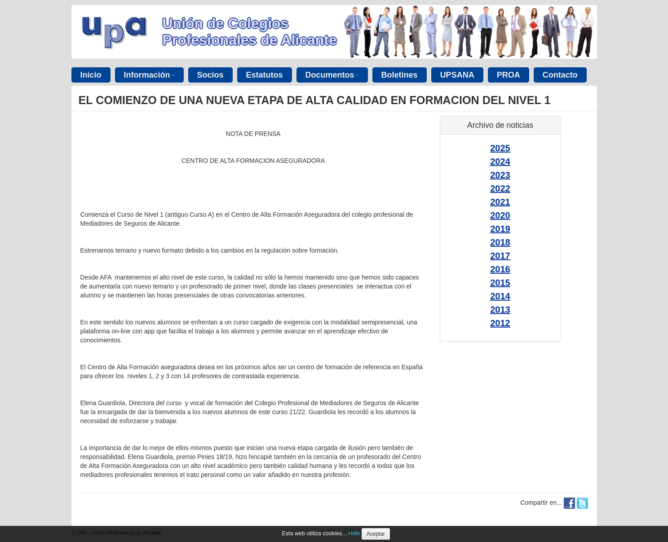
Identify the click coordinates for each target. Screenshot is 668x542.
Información (149, 74)
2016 (500, 269)
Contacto (560, 74)
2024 (500, 161)
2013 (500, 310)
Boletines (399, 74)
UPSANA (457, 74)
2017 (500, 256)
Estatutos (264, 74)
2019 (500, 229)
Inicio (91, 74)
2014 (500, 296)
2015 (500, 283)
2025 (500, 148)
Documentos (332, 74)
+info (354, 533)
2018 (500, 242)
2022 (500, 188)
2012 (500, 323)
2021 (500, 202)
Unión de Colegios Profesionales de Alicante (250, 31)
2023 (500, 175)
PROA (508, 74)
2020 (500, 215)
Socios (210, 74)
